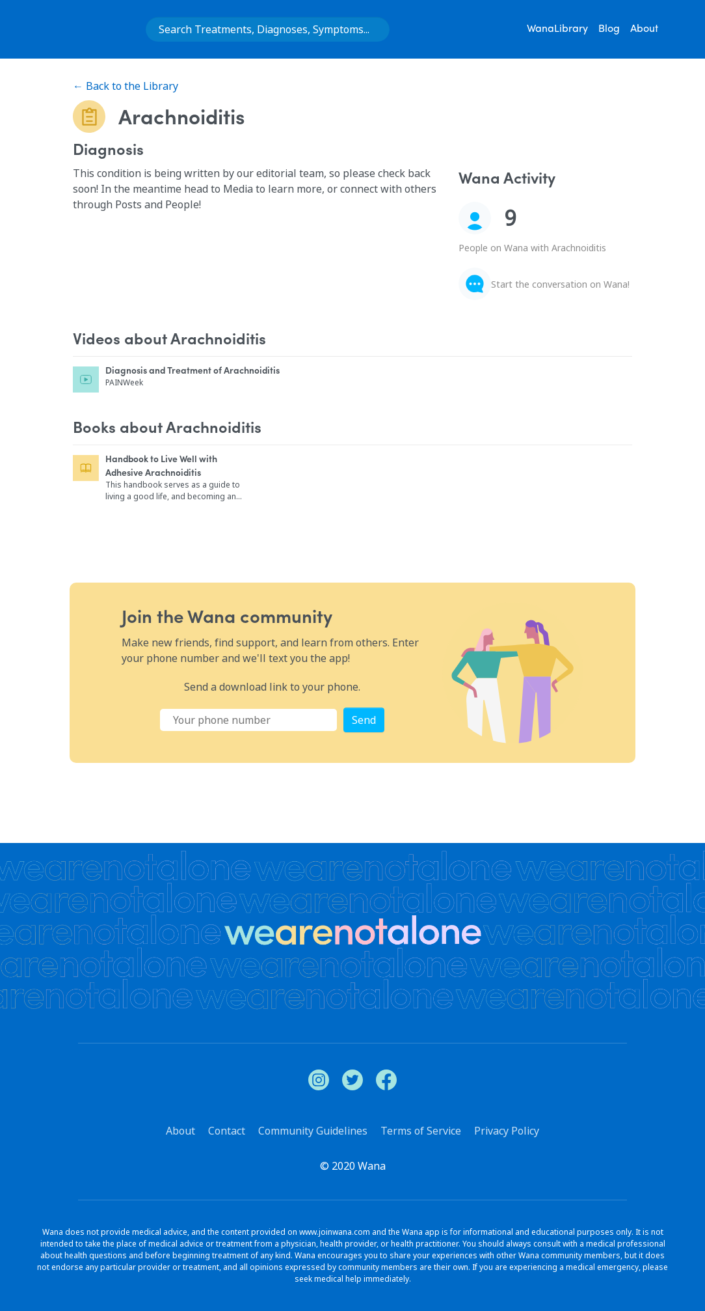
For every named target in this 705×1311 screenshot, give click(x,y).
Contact (226, 1131)
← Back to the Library (125, 86)
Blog (609, 29)
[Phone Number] (248, 720)
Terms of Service (420, 1131)
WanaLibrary (557, 29)
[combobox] (268, 29)
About (644, 29)
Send (364, 720)
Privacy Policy (506, 1131)
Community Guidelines (312, 1131)
